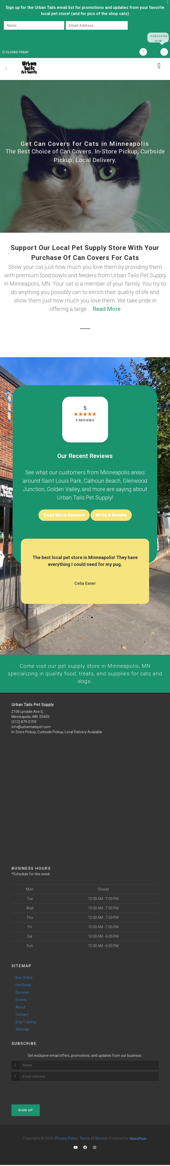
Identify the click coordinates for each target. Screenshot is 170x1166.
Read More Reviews (64, 515)
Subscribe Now (157, 37)
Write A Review (111, 515)
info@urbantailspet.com (30, 728)
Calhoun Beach (102, 481)
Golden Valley (63, 489)
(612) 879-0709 (23, 723)
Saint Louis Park (61, 481)
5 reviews (85, 420)
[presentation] (21, 37)
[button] (78, 617)
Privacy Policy (66, 1139)
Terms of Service (93, 1139)
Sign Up (25, 1111)
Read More (107, 309)
